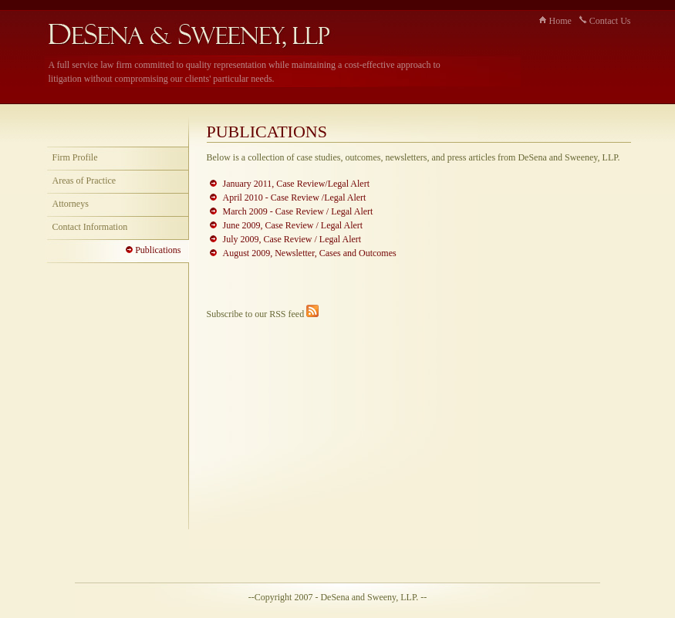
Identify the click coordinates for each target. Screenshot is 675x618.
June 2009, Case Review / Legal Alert (293, 225)
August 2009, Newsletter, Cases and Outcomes (310, 253)
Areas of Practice (84, 180)
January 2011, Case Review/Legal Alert (296, 183)
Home (555, 20)
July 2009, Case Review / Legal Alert (292, 239)
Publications (153, 250)
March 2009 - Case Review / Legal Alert (298, 211)
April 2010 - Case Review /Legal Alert (294, 197)
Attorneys (70, 203)
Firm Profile (75, 157)
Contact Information (90, 226)
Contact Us (605, 20)
